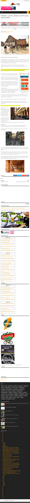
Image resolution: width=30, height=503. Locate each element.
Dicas (16, 388)
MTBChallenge (21, 395)
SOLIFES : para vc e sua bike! (7, 463)
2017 (2, 488)
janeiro (4, 486)
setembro (4, 476)
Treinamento (3, 400)
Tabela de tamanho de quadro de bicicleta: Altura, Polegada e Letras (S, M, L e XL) (17, 404)
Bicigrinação (15, 387)
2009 (3, 498)
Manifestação (11, 395)
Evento (9, 392)
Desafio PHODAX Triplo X (7, 455)
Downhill (3, 392)
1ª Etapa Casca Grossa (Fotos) (7, 456)
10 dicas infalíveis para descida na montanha (11, 427)
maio (3, 481)
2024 (3, 435)
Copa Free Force (7, 388)
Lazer (6, 395)
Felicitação (13, 392)
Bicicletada (10, 387)
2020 (3, 440)
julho (3, 478)
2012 (2, 494)
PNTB (7, 398)
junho (4, 480)
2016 (3, 489)
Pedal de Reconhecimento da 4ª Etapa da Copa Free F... (11, 474)
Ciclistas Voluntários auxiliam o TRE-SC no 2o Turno (11, 450)
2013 (2, 493)
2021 (2, 439)
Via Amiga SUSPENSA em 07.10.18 (8, 469)
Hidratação (15, 393)
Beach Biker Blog (3, 381)
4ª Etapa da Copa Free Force (7, 470)
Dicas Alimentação (21, 388)
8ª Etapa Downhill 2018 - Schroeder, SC (9, 461)
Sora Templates (6, 501)
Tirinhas (22, 398)
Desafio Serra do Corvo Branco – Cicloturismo (12, 416)
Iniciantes (24, 393)
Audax (6, 387)
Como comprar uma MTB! (7, 459)
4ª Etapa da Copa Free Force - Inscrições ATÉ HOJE (11, 464)
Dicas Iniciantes (21, 390)
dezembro (4, 444)
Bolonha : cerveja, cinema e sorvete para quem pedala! (11, 454)
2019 (3, 441)
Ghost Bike (10, 393)
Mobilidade (16, 395)
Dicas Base (3, 390)
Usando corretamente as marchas (10, 423)
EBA (6, 392)
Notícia (14, 19)
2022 (3, 437)
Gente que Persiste (4, 393)
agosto (4, 477)
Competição (26, 387)
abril (3, 482)
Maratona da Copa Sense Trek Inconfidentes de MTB (11, 460)
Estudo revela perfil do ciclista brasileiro (9, 473)
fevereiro (4, 485)
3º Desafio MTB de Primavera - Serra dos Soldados (11, 468)
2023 (3, 436)
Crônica (13, 388)
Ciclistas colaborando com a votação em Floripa (10, 452)
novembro (4, 445)
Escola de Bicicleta (4, 379)
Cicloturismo (20, 387)
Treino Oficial (9, 400)
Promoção (10, 398)
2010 (3, 497)
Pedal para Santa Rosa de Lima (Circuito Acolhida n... (11, 449)
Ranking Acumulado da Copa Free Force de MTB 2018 (11, 451)
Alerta (2, 387)
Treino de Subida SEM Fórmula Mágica (10, 408)
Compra (3, 388)
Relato (15, 398)
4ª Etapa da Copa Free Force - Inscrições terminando (11, 465)
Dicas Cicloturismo (9, 390)
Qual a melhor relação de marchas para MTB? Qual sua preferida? (13, 209)
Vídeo (13, 400)
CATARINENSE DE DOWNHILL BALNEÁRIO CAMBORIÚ (11, 472)
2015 (2, 490)
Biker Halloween (5, 447)
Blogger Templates (11, 501)
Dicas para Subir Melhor (8, 412)
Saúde (18, 398)
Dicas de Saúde (15, 390)
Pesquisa (3, 398)
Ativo (2, 380)
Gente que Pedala (19, 392)
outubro (4, 446)
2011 (2, 495)
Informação (20, 393)
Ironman (3, 395)
